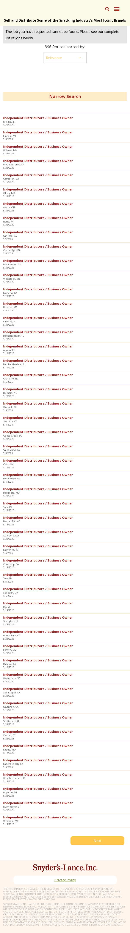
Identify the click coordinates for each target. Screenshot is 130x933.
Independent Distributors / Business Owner (38, 118)
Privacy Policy (65, 880)
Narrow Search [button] (65, 96)
